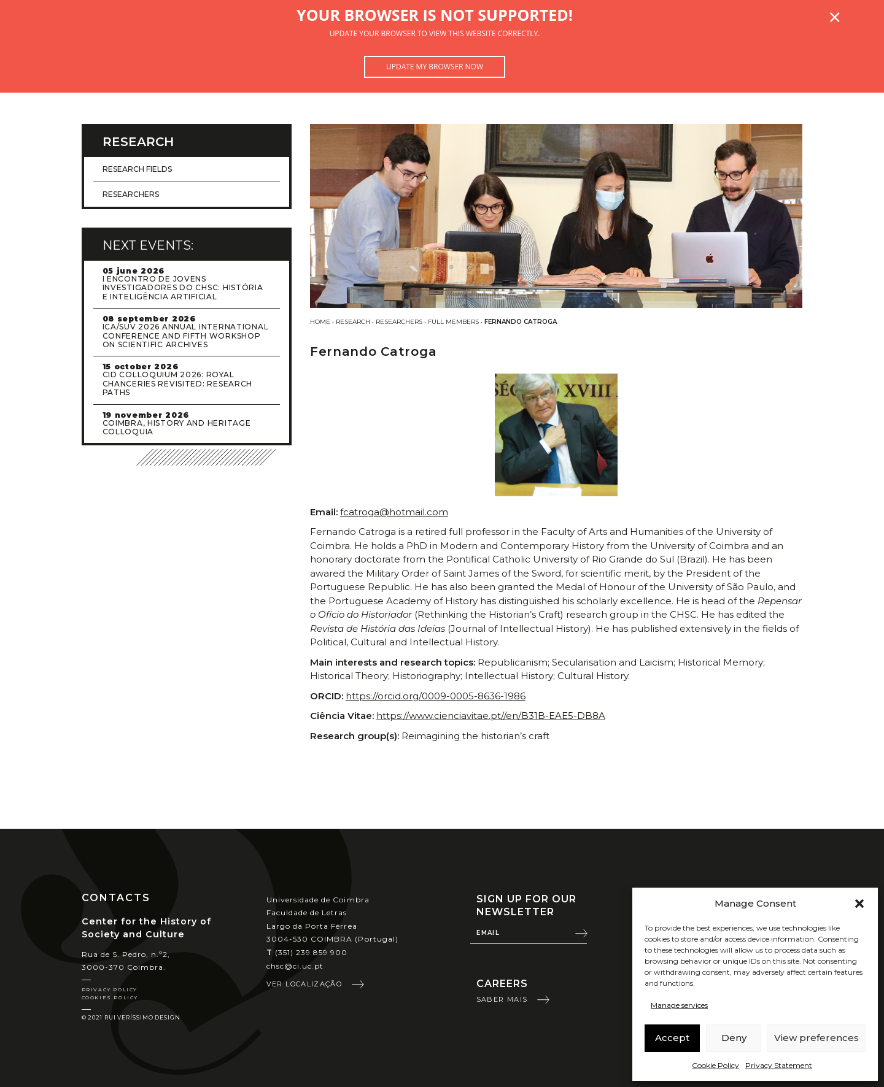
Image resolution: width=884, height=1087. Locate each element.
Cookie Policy (715, 1065)
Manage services (679, 1005)
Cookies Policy (110, 997)
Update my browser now (434, 66)
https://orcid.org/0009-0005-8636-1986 (435, 696)
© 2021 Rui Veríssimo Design (131, 1017)
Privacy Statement (778, 1065)
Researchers (399, 322)
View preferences (816, 1037)
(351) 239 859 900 (307, 952)
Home (320, 322)
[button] (859, 903)
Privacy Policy (110, 989)
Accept (672, 1037)
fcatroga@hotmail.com (394, 512)
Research (353, 322)
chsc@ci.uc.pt (295, 965)
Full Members (453, 322)
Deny (733, 1037)
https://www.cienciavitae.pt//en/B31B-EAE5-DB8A (490, 715)
